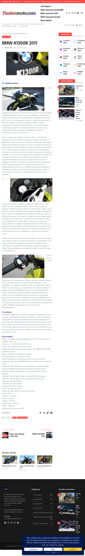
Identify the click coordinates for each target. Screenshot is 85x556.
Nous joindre (46, 20)
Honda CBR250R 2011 (44, 466)
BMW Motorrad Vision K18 (79, 100)
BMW (14, 417)
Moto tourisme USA (50, 13)
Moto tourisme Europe (51, 17)
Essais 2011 (11, 33)
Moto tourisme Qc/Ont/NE (52, 10)
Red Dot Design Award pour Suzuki (78, 114)
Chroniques (46, 6)
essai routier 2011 (22, 417)
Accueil (4, 33)
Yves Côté (8, 47)
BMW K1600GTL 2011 (9, 466)
